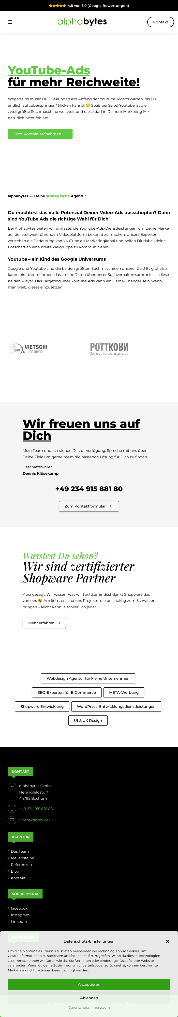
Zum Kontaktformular (88, 506)
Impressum (100, 1007)
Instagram (20, 915)
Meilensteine (22, 858)
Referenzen (21, 864)
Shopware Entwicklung (42, 706)
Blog (15, 871)
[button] (167, 941)
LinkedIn (19, 921)
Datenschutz (78, 1007)
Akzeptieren (89, 984)
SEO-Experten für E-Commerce (67, 692)
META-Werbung (124, 692)
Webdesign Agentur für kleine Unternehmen (88, 678)
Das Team (20, 851)
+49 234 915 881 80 (89, 489)
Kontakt (160, 22)
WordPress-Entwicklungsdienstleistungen (116, 706)
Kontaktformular (34, 820)
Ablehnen (89, 998)
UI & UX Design (88, 720)
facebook (19, 908)
